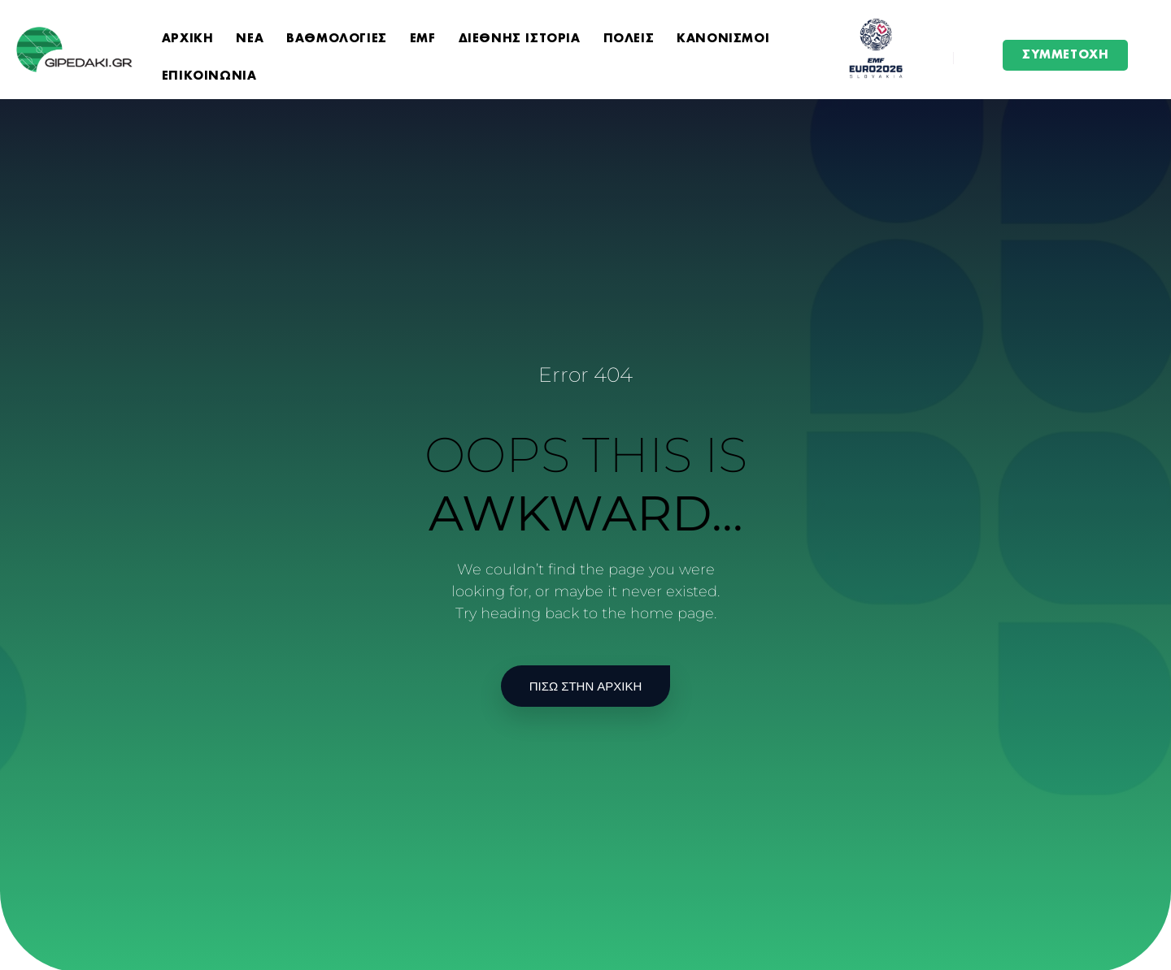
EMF (423, 39)
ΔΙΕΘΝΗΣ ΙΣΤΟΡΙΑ (520, 39)
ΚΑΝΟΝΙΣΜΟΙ (723, 39)
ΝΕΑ (249, 39)
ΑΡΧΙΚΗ (188, 39)
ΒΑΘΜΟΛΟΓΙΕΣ (336, 39)
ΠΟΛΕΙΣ (629, 39)
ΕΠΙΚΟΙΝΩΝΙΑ (209, 76)
